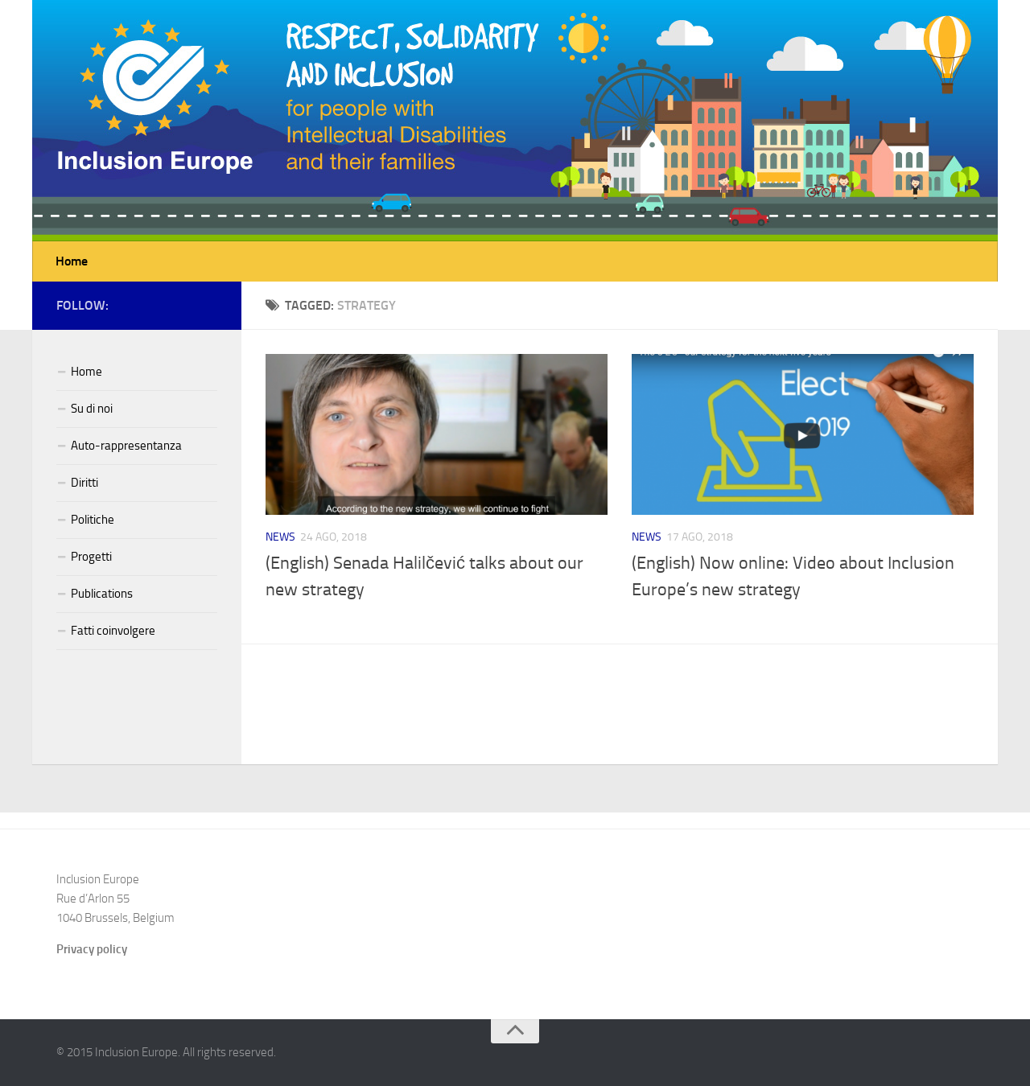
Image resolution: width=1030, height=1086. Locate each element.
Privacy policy (91, 949)
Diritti (84, 482)
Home (72, 261)
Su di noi (92, 408)
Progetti (91, 556)
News (280, 537)
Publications (102, 593)
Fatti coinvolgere (113, 630)
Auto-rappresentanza (126, 445)
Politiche (92, 519)
